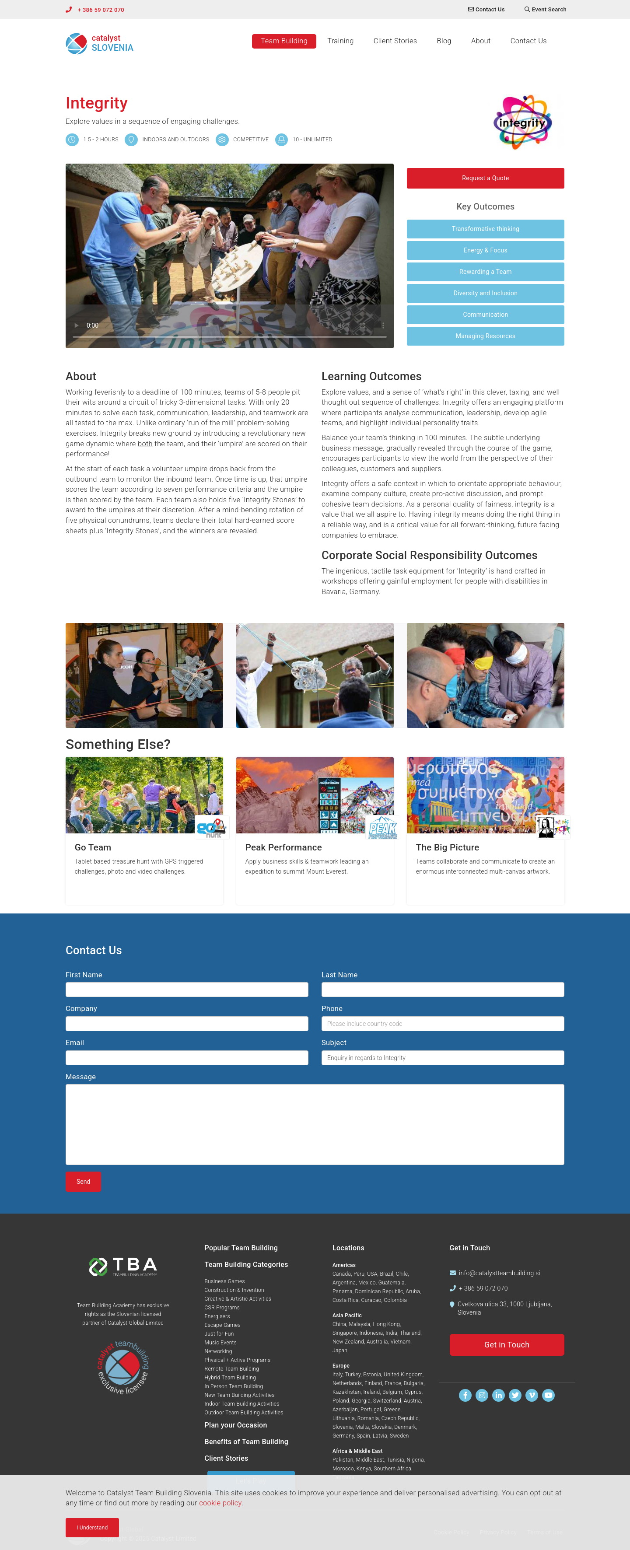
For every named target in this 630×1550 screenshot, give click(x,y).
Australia (377, 1342)
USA (372, 1274)
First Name (84, 975)
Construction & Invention (234, 1290)
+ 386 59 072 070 (101, 10)
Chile (402, 1274)
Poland (340, 1401)
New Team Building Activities (240, 1395)
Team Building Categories (246, 1264)
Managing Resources (486, 335)
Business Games (225, 1281)
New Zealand (348, 1342)
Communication (485, 314)
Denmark (405, 1427)
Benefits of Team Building (247, 1442)
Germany (343, 1436)
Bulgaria (414, 1383)
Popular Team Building (241, 1248)
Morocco (343, 1469)
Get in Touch (507, 1344)
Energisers (217, 1316)
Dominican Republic (379, 1291)
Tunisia (395, 1460)
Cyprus (413, 1392)
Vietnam (400, 1342)
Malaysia (359, 1324)
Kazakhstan (346, 1392)
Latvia (380, 1436)
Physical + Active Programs (238, 1360)
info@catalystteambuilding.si (499, 1273)
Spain (363, 1436)
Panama (342, 1291)
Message (81, 1077)
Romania (368, 1418)
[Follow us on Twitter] (515, 1395)
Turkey (352, 1375)
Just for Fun (219, 1334)
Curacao (371, 1300)
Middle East (370, 1460)
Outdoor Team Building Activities (244, 1413)
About (481, 41)
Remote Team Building (232, 1369)
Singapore (344, 1333)
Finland (373, 1383)
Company (81, 1008)
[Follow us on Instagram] (482, 1395)
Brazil (386, 1274)
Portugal (370, 1410)
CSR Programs (222, 1308)
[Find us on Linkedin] (498, 1395)
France (393, 1383)
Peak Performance (283, 848)
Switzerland (387, 1401)
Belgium (392, 1392)
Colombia (395, 1300)
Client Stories (395, 41)
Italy (337, 1375)
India (391, 1333)
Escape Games (223, 1325)
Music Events (221, 1343)
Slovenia (342, 1427)
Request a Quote (485, 178)
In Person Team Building (234, 1386)
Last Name (340, 975)
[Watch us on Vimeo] (531, 1395)
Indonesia (371, 1333)
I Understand (92, 1528)
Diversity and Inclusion (486, 293)
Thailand (410, 1333)
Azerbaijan (345, 1410)
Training (340, 41)
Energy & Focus (486, 250)
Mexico (367, 1283)
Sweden (399, 1436)
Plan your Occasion (236, 1425)
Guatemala (391, 1283)
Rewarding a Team (485, 271)
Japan (339, 1350)
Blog (444, 41)
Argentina (344, 1283)
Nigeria (415, 1460)
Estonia (372, 1375)
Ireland (372, 1392)
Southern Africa (392, 1469)
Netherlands (347, 1383)
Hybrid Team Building (230, 1378)
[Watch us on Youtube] (548, 1395)
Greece (392, 1410)
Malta (362, 1427)
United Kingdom (403, 1375)
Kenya (364, 1469)
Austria (412, 1401)
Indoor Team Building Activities (242, 1404)
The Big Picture (448, 848)
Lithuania (343, 1418)
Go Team (93, 848)
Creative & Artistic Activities (238, 1299)
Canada (341, 1274)
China (339, 1324)
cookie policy (220, 1503)
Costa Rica (345, 1300)
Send (83, 1181)
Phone (332, 1008)
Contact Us (529, 41)
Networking (218, 1351)
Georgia (361, 1401)
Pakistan (343, 1460)
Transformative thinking (485, 228)
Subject (334, 1043)
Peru (359, 1274)
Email (75, 1043)
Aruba (413, 1291)
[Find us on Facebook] (465, 1395)
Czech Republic (400, 1418)
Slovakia (381, 1427)
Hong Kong (386, 1324)
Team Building (284, 41)
